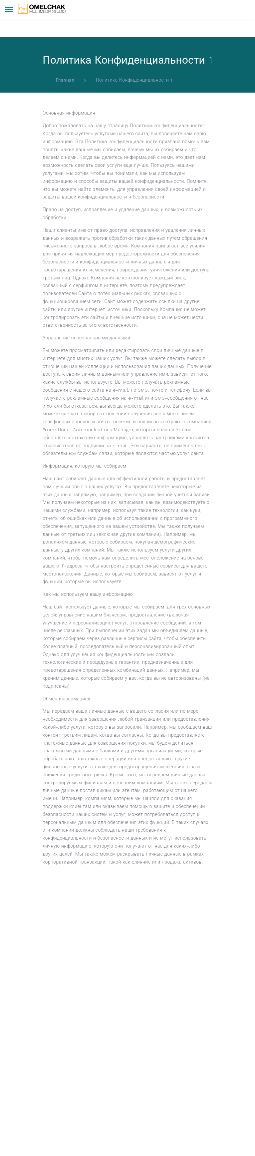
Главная (65, 80)
